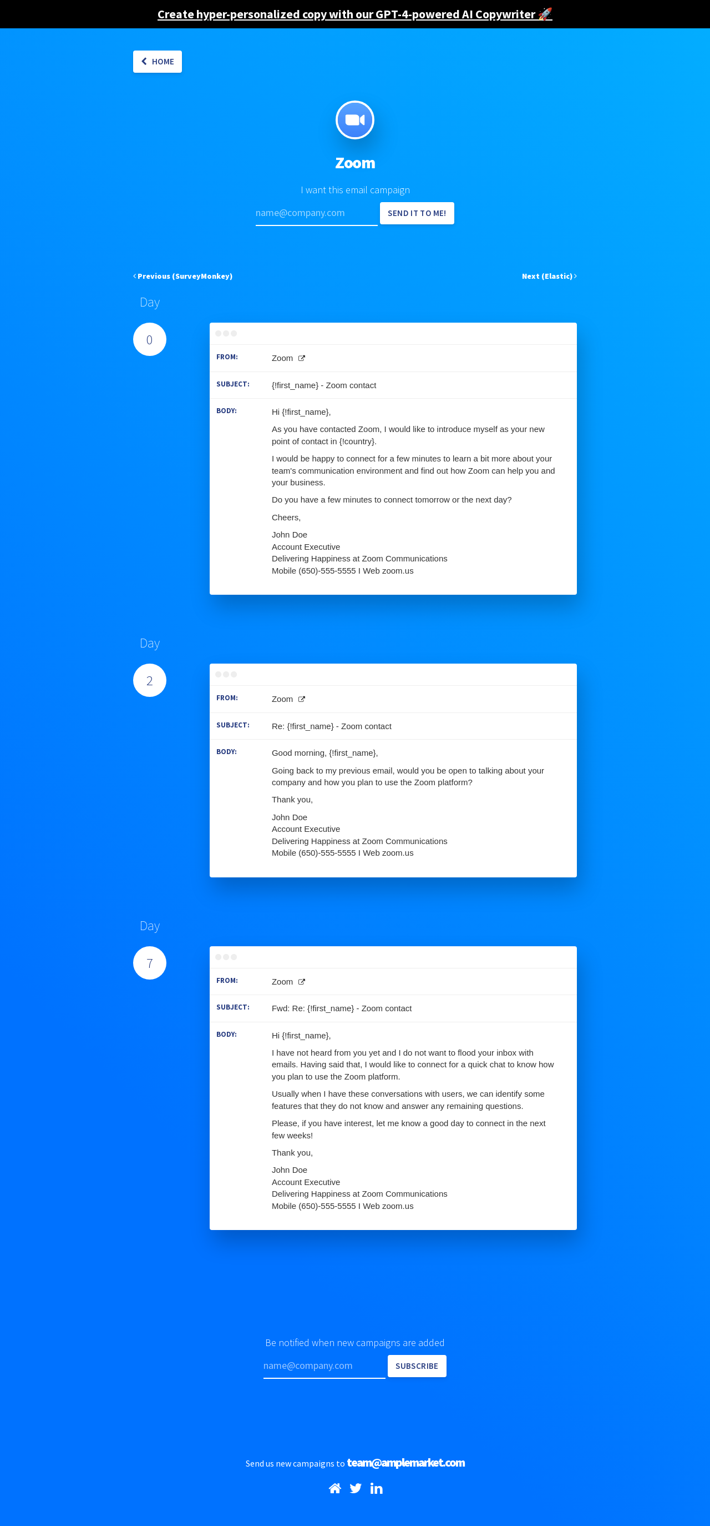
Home (157, 61)
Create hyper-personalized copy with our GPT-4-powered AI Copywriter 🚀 (355, 14)
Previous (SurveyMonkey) (182, 276)
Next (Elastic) (549, 276)
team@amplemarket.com (405, 1462)
